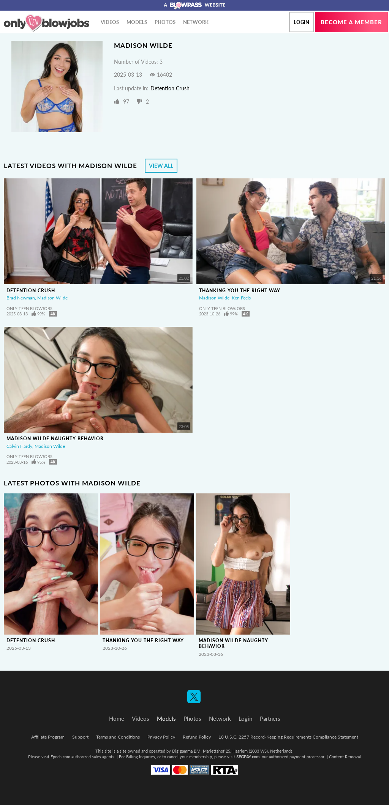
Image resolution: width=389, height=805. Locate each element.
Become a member (351, 22)
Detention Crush (170, 88)
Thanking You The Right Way (239, 290)
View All (161, 165)
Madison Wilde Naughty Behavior (55, 438)
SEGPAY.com (247, 756)
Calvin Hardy (19, 446)
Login (301, 22)
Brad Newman (20, 298)
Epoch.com (60, 756)
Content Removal (345, 756)
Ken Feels (241, 298)
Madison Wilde (52, 298)
